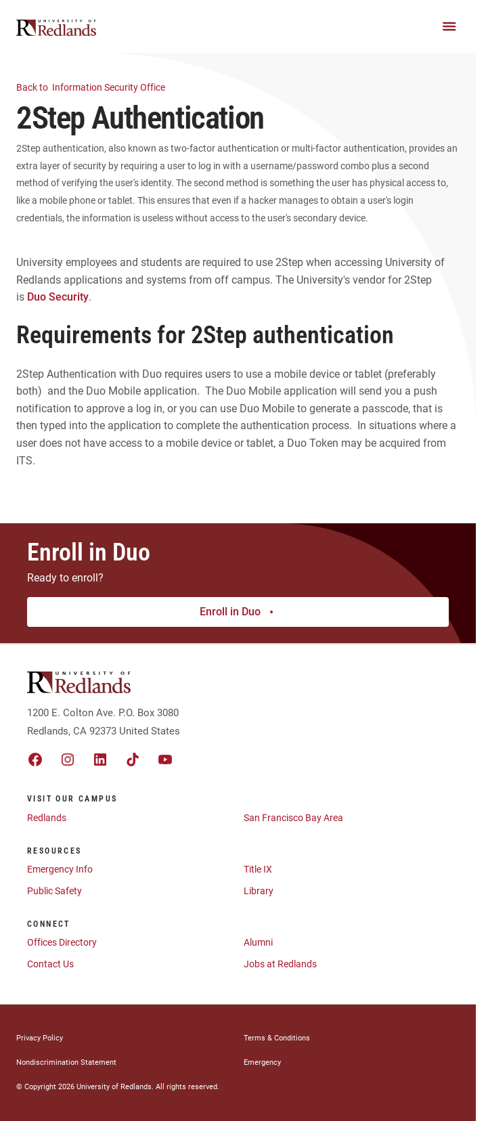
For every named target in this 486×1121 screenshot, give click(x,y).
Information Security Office (98, 86)
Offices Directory (62, 942)
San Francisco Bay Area (293, 817)
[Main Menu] (449, 26)
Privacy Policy (39, 1038)
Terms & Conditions (277, 1038)
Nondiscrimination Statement (66, 1062)
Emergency (262, 1062)
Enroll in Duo (238, 611)
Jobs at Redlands (280, 964)
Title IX (258, 869)
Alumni (258, 942)
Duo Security (58, 296)
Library (258, 890)
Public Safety (54, 890)
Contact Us (50, 964)
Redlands (46, 817)
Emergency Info (60, 869)
